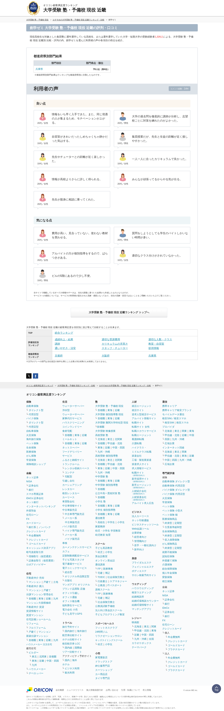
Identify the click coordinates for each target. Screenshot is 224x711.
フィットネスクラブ (106, 627)
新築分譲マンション (37, 636)
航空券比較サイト (72, 635)
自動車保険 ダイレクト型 (176, 481)
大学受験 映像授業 (105, 431)
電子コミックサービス (74, 568)
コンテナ (70, 472)
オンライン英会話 (105, 560)
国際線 (78, 647)
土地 (55, 582)
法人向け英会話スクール (108, 610)
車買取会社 (68, 501)
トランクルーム (70, 464)
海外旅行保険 (33, 439)
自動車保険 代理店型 (173, 485)
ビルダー (33, 652)
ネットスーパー (70, 447)
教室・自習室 (156, 343)
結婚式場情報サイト (143, 604)
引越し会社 (68, 480)
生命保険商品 (169, 531)
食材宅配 (67, 431)
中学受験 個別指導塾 (106, 484)
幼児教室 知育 (103, 534)
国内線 (68, 647)
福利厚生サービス (72, 605)
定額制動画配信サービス (75, 555)
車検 (64, 543)
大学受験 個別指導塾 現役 (109, 414)
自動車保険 (32, 406)
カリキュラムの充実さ (115, 343)
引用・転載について (130, 690)
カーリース (68, 497)
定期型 (178, 523)
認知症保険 (168, 556)
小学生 (121, 522)
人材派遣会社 (139, 498)
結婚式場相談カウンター (145, 600)
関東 (153, 626)
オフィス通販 (69, 597)
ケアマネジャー (118, 581)
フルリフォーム (37, 627)
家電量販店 (101, 657)
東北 (34, 656)
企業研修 (137, 532)
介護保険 (167, 564)
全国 (151, 638)
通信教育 (100, 518)
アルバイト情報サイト (144, 418)
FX (27, 519)
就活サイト (138, 410)
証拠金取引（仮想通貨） (42, 560)
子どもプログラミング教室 (110, 614)
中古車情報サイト (72, 505)
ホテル (66, 664)
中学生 (111, 522)
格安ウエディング (141, 592)
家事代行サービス (72, 418)
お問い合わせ (112, 690)
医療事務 (108, 568)
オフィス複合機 (70, 601)
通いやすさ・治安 (65, 348)
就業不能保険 (169, 552)
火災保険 (31, 435)
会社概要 (60, 690)
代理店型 (33, 414)
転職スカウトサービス (144, 431)
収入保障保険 (172, 539)
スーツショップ (103, 670)
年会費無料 (35, 535)
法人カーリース (140, 516)
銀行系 (32, 527)
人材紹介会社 (139, 492)
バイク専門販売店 (74, 530)
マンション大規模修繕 (38, 602)
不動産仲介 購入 (35, 586)
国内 (67, 660)
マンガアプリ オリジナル (76, 584)
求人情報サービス (141, 468)
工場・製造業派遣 (141, 460)
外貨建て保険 (169, 560)
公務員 (101, 585)
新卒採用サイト (140, 479)
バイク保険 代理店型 (173, 494)
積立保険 (167, 581)
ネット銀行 (32, 502)
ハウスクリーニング (73, 422)
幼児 (100, 552)
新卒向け (139, 549)
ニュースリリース (75, 690)
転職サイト (138, 422)
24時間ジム (101, 631)
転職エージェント (141, 435)
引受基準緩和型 (173, 527)
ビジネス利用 (72, 668)
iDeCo (165, 607)
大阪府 (106, 355)
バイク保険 (32, 418)
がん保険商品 (169, 543)
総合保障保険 (169, 568)
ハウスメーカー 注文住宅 (39, 644)
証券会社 (33, 485)
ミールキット (69, 439)
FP (99, 568)
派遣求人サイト (140, 464)
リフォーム (32, 623)
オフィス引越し (70, 593)
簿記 (107, 572)
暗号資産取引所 (34, 552)
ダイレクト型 (36, 410)
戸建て (47, 582)
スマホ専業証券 (34, 494)
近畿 (48, 598)
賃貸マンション (34, 615)
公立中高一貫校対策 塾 (107, 493)
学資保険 (31, 460)
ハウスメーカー (37, 669)
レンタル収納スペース (77, 468)
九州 (55, 598)
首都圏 (32, 598)
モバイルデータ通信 (173, 414)
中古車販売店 (69, 509)
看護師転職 (138, 439)
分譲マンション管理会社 (39, 594)
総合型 (68, 572)
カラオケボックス (141, 643)
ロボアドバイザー (36, 564)
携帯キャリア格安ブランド (177, 410)
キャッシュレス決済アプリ (41, 548)
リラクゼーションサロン (108, 636)
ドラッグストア (103, 661)
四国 (167, 439)
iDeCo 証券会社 (35, 498)
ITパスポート (114, 585)
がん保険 (31, 455)
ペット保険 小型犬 (172, 510)
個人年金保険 (169, 572)
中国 (191, 435)
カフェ (66, 551)
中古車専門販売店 (74, 514)
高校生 (101, 522)
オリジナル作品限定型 (77, 576)
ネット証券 (32, 477)
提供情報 (153, 348)
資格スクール (102, 589)
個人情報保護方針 (94, 690)
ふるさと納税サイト (73, 460)
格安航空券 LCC (71, 643)
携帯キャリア (169, 406)
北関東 (43, 656)
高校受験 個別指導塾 (106, 455)
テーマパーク (139, 647)
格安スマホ (182, 422)
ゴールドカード (37, 543)
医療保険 (31, 451)
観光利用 (70, 672)
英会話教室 (101, 556)
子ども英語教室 (103, 548)
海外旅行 (82, 631)
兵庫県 (39, 69)
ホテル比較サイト (72, 639)
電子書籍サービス (72, 563)
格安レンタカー (70, 493)
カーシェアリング (72, 484)
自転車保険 (32, 431)
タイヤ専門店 (102, 678)
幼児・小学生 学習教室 (107, 530)
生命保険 (31, 447)
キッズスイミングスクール (108, 640)
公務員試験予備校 (105, 606)
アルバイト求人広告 (143, 503)
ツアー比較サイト (72, 651)
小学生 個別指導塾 (105, 509)
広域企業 (169, 443)
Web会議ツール (140, 528)
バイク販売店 (69, 526)
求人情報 (147, 690)
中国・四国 (53, 660)
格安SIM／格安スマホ (174, 418)
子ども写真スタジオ (73, 559)
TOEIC (101, 577)
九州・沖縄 (104, 451)
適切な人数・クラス (160, 339)
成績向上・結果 (64, 339)
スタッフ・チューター (115, 348)
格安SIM (169, 422)
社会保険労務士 (116, 577)
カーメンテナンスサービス (77, 547)
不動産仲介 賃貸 (35, 607)
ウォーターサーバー (73, 406)
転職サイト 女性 (141, 426)
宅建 (100, 572)
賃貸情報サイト (34, 611)
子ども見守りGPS (72, 613)
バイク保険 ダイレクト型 (176, 489)
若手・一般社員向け (145, 545)
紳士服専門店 (102, 665)
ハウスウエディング (143, 588)
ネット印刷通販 (140, 520)
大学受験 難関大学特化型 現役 (111, 422)
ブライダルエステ (141, 562)
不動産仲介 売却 (35, 577)
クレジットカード (36, 531)
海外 (74, 660)
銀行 (31, 489)
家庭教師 (100, 526)
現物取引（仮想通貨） (41, 556)
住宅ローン (32, 514)
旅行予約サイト (70, 626)
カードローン (33, 523)
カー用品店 (101, 674)
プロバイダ (168, 426)
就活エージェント (141, 406)
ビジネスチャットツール (145, 524)
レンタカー (68, 489)
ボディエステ (139, 571)
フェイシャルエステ (143, 566)
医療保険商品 (169, 519)
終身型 (168, 523)
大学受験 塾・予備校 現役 (109, 406)
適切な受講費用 (111, 339)
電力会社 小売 (70, 609)
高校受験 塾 (101, 435)
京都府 (59, 355)
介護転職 (137, 443)
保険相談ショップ (36, 464)
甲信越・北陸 (114, 443)
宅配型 (68, 476)
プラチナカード (176, 649)
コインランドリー (72, 426)
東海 (40, 598)
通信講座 (100, 564)
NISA (29, 481)
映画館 (135, 622)
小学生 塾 (100, 501)
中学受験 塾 (101, 476)
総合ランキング (64, 332)
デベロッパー (36, 673)
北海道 (101, 439)
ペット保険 (32, 443)
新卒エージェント (141, 486)
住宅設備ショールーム (38, 619)
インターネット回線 (173, 447)
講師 (57, 343)
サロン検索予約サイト (144, 575)
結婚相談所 (138, 596)
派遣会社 (137, 455)
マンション (35, 582)
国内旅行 (70, 631)
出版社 (68, 580)
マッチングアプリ (141, 609)
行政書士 (102, 581)
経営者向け (140, 537)
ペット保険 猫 (170, 514)
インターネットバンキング (41, 506)
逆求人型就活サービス (144, 414)
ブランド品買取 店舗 (73, 588)
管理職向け (140, 541)
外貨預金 (31, 510)
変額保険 (167, 577)
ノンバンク (44, 527)
